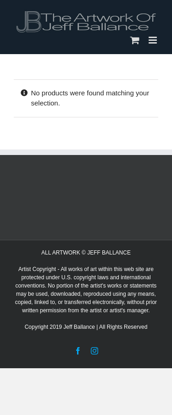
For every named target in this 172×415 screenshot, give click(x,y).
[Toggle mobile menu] (153, 40)
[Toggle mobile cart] (134, 40)
